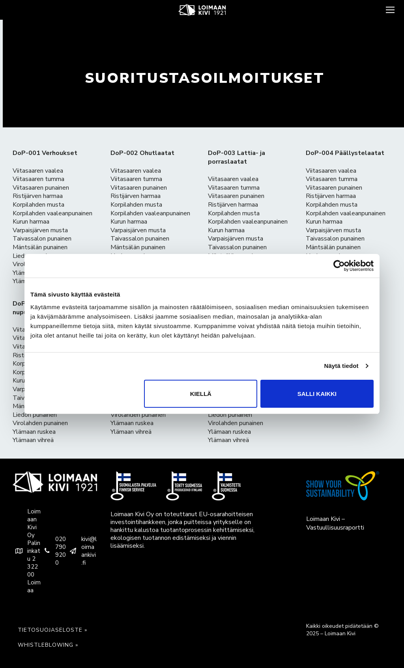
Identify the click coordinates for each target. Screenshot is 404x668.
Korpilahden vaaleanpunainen (52, 213)
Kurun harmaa (31, 221)
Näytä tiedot (341, 365)
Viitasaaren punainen (41, 187)
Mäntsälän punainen (40, 247)
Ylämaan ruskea (34, 431)
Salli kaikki (317, 393)
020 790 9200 (53, 551)
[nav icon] (389, 10)
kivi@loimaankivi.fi (82, 551)
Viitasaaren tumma (38, 179)
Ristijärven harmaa (38, 196)
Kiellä (200, 393)
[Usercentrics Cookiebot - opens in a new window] (339, 266)
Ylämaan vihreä (33, 440)
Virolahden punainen (40, 423)
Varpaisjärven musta (40, 230)
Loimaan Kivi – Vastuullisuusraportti (335, 523)
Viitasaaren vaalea (38, 170)
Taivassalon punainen (42, 238)
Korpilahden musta (38, 204)
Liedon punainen (35, 415)
